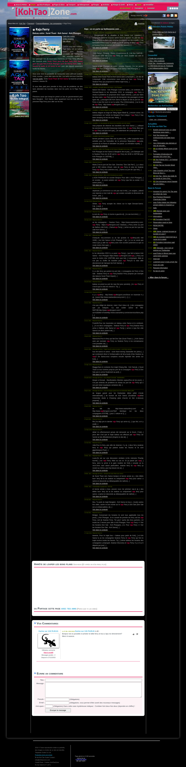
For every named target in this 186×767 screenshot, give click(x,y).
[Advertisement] (19, 159)
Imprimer (139, 24)
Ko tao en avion (159, 271)
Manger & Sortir (119, 5)
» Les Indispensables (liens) (158, 68)
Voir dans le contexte (100, 48)
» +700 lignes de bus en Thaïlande (160, 66)
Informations (157, 216)
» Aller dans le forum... (158, 277)
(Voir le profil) (48, 652)
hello (155, 208)
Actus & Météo (21, 5)
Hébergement (84, 5)
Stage (155, 228)
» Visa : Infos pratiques (156, 61)
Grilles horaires (68, 39)
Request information (160, 268)
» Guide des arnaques (156, 58)
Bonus (131, 5)
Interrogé (156, 259)
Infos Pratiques (44, 5)
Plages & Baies (59, 5)
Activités (106, 5)
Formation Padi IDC (161, 219)
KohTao (32, 11)
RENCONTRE (158, 225)
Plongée (96, 5)
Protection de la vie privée (43, 755)
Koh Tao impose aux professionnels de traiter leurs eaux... (164, 137)
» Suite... (151, 51)
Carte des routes (69, 36)
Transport (72, 5)
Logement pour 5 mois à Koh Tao (165, 262)
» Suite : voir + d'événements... (158, 119)
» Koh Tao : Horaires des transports (161, 63)
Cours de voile (158, 265)
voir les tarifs (37, 79)
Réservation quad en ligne (162, 222)
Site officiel (67, 41)
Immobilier (149, 5)
